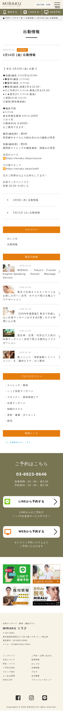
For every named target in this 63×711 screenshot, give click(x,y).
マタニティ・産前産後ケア (23, 397)
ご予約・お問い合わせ (42, 656)
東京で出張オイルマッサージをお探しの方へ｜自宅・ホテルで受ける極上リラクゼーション (29, 296)
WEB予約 (52, 12)
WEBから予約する (24, 532)
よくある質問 (9, 676)
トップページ (9, 656)
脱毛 (9, 421)
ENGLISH (8, 680)
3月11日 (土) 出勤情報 (26, 212)
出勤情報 (22, 50)
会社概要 (36, 676)
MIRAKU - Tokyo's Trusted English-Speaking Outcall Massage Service (29, 274)
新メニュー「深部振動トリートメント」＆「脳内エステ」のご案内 (29, 359)
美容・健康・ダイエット (21, 415)
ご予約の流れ (9, 668)
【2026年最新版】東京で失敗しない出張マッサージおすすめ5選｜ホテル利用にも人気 (29, 317)
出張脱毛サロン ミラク (20, 442)
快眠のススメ (15, 409)
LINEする (31, 12)
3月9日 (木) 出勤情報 (25, 200)
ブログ (35, 672)
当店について (9, 660)
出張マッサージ (16, 403)
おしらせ (12, 238)
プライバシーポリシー (42, 680)
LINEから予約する (24, 501)
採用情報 (36, 660)
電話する (10, 12)
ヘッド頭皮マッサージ (20, 391)
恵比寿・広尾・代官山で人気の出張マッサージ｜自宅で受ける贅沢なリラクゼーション (29, 339)
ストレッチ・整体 (17, 385)
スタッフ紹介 (9, 672)
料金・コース (9, 664)
